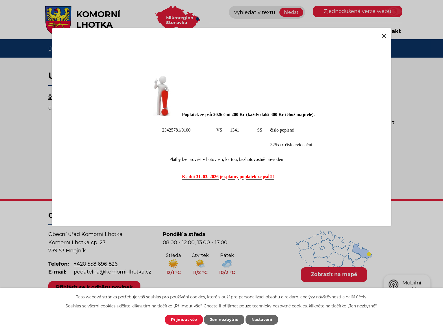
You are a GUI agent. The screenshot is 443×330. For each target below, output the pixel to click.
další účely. (356, 297)
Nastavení (261, 319)
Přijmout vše (184, 319)
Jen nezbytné (224, 319)
